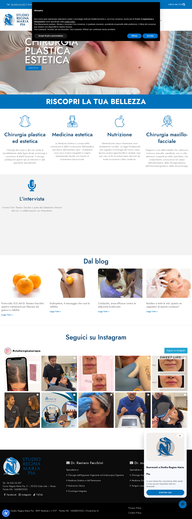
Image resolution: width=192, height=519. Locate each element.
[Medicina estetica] (72, 121)
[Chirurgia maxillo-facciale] (167, 121)
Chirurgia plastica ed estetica (25, 138)
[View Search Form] (176, 4)
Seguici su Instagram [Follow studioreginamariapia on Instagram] (176, 350)
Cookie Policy (134, 512)
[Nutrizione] (119, 121)
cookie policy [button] (69, 22)
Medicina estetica (72, 134)
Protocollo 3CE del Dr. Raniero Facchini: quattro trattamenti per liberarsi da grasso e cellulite (22, 307)
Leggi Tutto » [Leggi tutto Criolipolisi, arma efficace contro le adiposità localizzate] (103, 311)
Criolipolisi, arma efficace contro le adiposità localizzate (117, 305)
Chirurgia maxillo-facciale (167, 138)
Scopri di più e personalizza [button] (50, 36)
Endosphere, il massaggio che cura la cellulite (70, 305)
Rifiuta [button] (134, 36)
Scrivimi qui (165, 492)
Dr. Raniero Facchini (84, 462)
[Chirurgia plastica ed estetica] (25, 121)
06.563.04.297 (18, 4)
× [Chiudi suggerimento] (180, 435)
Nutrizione (119, 134)
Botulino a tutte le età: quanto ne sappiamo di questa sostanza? (164, 305)
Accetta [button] (150, 36)
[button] (22, 373)
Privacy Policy (134, 508)
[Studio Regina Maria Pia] (16, 20)
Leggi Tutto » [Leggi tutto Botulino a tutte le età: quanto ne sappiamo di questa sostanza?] (152, 311)
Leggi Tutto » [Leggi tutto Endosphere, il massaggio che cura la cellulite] (55, 311)
